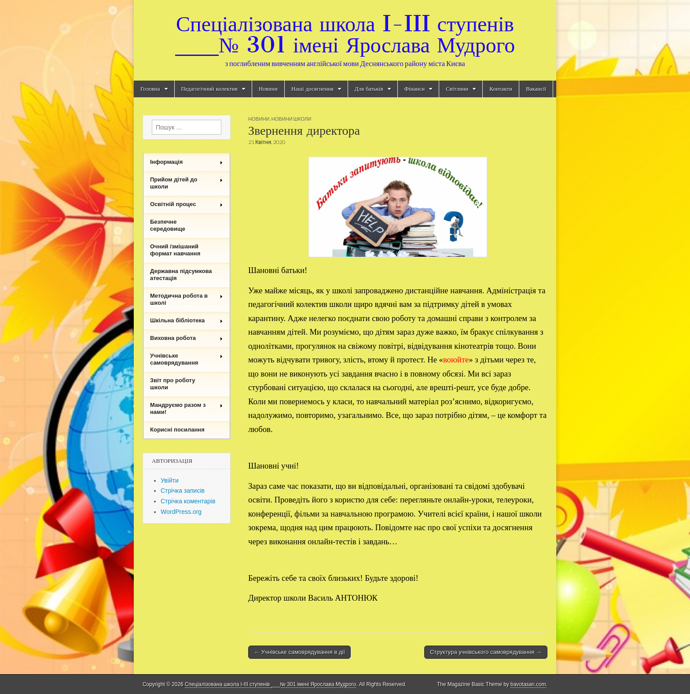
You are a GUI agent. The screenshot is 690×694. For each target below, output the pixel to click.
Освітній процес (186, 204)
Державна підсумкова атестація (181, 274)
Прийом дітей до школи (186, 183)
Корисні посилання (177, 429)
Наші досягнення (312, 88)
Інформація (186, 162)
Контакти (500, 88)
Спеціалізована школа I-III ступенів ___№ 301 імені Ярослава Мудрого (345, 34)
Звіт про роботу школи (172, 384)
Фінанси (414, 88)
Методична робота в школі (186, 299)
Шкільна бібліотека (186, 320)
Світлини (457, 88)
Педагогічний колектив (209, 88)
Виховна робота (186, 338)
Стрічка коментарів (188, 501)
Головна (150, 88)
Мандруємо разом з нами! (186, 408)
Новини (268, 88)
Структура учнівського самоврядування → (486, 652)
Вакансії (536, 88)
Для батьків (369, 88)
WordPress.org (181, 511)
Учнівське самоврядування (186, 359)
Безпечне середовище (167, 225)
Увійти (170, 480)
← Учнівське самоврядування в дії (299, 652)
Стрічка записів (183, 490)
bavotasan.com (528, 684)
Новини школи (291, 119)
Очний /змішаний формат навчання (175, 250)
